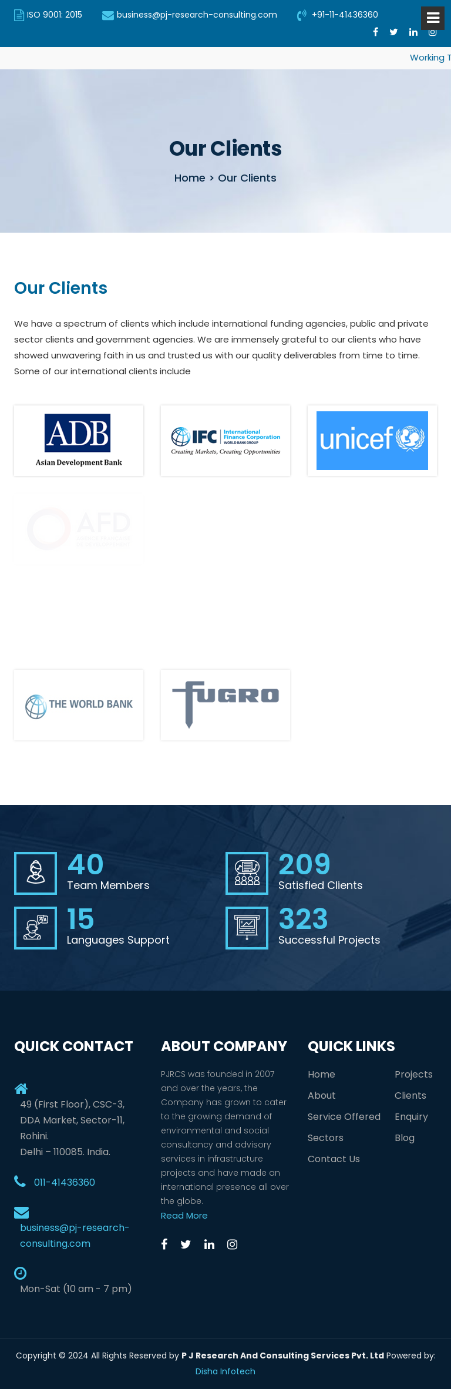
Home (321, 1074)
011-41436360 (64, 1182)
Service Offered (344, 1116)
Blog (405, 1138)
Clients (410, 1095)
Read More (184, 1215)
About (322, 1095)
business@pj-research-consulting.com (189, 15)
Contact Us (334, 1159)
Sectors (326, 1138)
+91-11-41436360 (337, 15)
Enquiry (411, 1116)
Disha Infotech (225, 1371)
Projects (414, 1074)
